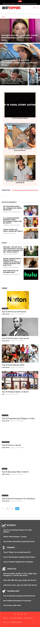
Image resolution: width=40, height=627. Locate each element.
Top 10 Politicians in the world (15, 338)
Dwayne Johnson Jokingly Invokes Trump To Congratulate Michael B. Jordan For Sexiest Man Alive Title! (12, 262)
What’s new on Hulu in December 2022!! (10, 271)
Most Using (5, 308)
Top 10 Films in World (11, 445)
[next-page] (6, 283)
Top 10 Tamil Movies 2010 (13, 365)
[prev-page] (3, 196)
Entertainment (5, 361)
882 (8, 508)
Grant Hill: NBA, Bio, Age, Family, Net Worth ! (19, 580)
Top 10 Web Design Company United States (19, 557)
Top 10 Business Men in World (15, 472)
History (4, 335)
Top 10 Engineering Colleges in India (18, 418)
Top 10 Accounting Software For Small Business (17, 531)
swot (3, 394)
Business (4, 388)
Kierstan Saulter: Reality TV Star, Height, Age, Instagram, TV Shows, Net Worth (20, 574)
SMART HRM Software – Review (14, 536)
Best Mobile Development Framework (17, 600)
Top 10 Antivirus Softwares (14, 311)
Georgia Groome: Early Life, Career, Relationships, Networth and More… (20, 3)
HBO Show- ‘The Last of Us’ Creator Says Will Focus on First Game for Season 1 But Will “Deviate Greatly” (13, 249)
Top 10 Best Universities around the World (18, 541)
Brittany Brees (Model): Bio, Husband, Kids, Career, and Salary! (12, 208)
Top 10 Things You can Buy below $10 (17, 552)
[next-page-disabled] (6, 196)
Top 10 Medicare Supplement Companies (18, 561)
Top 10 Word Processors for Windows (18, 498)
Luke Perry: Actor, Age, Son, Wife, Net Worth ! (20, 585)
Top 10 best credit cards (12, 605)
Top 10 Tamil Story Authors (20, 118)
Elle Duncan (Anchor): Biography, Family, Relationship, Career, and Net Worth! (12, 220)
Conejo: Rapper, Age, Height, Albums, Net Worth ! (13, 230)
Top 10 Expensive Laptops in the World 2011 (19, 596)
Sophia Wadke (6, 314)
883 (12, 508)
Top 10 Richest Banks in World (15, 392)
